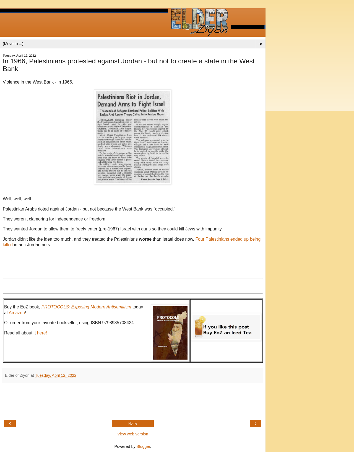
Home (132, 423)
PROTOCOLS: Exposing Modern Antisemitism (86, 307)
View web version (132, 434)
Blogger (143, 446)
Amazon (17, 312)
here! (42, 333)
